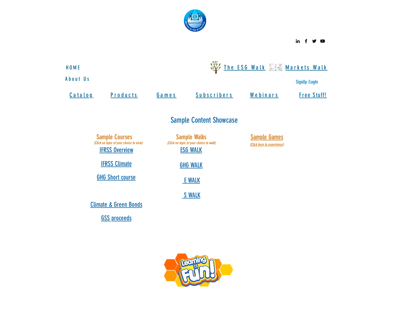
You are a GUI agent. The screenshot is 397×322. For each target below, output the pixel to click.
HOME (73, 67)
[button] (116, 150)
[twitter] (314, 41)
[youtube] (322, 41)
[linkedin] (298, 41)
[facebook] (306, 41)
